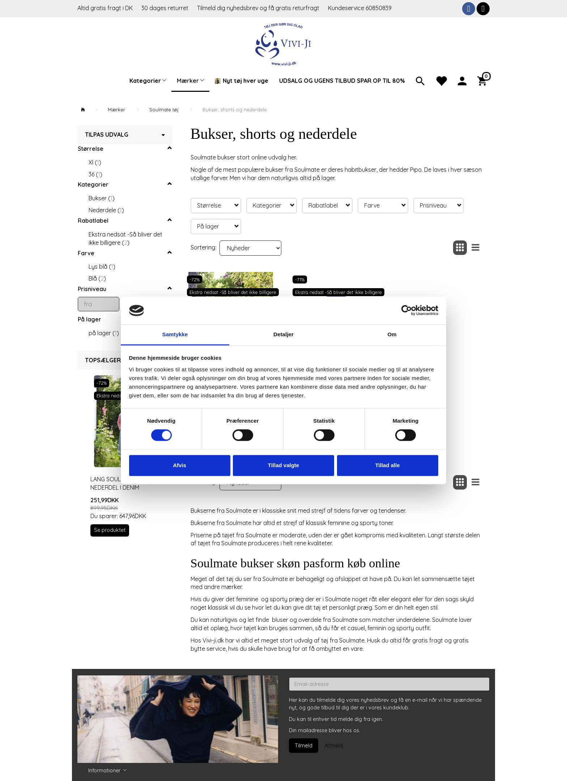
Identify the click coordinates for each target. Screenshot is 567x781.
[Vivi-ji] (284, 43)
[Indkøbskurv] (483, 80)
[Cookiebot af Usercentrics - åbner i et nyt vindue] (406, 310)
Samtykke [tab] (175, 334)
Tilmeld (303, 745)
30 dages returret (165, 8)
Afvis (179, 465)
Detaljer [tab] (283, 334)
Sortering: (203, 247)
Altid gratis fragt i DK (105, 8)
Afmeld (334, 745)
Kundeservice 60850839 (360, 8)
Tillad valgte (283, 465)
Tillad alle (387, 465)
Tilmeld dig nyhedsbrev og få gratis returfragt (259, 8)
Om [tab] (391, 334)
